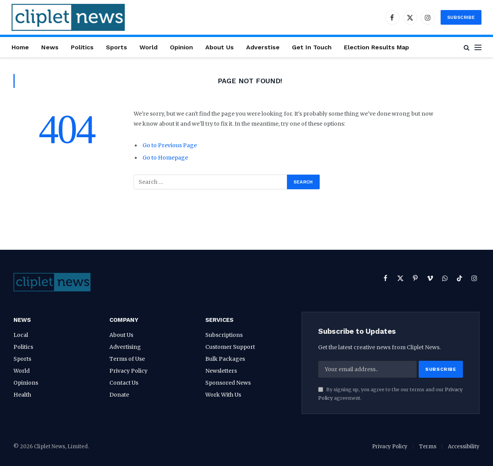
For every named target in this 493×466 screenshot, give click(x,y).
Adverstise (263, 47)
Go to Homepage (165, 157)
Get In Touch (312, 47)
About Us (219, 47)
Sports (116, 47)
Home (20, 47)
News (50, 47)
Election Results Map (376, 47)
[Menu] (478, 47)
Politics (82, 47)
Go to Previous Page (170, 145)
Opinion (181, 47)
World (148, 47)
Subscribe (461, 17)
